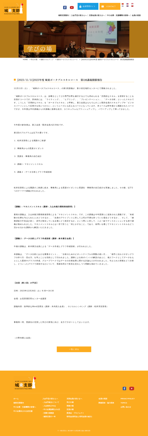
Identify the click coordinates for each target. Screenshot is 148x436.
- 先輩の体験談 (48, 412)
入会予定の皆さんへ (79, 15)
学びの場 (34, 59)
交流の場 (70, 409)
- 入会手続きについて (50, 402)
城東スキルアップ (46, 59)
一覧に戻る (74, 349)
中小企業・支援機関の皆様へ (118, 15)
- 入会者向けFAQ (49, 406)
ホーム (16, 399)
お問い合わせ (126, 407)
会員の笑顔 (136, 15)
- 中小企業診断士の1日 (51, 409)
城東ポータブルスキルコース (67, 59)
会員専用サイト (89, 6)
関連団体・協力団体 (106, 403)
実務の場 (70, 406)
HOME (25, 59)
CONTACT (111, 6)
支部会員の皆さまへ (97, 15)
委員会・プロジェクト (75, 412)
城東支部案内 (63, 15)
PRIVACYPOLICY (128, 399)
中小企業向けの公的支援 (22, 411)
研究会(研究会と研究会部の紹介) (79, 416)
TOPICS (124, 403)
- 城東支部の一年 (49, 416)
